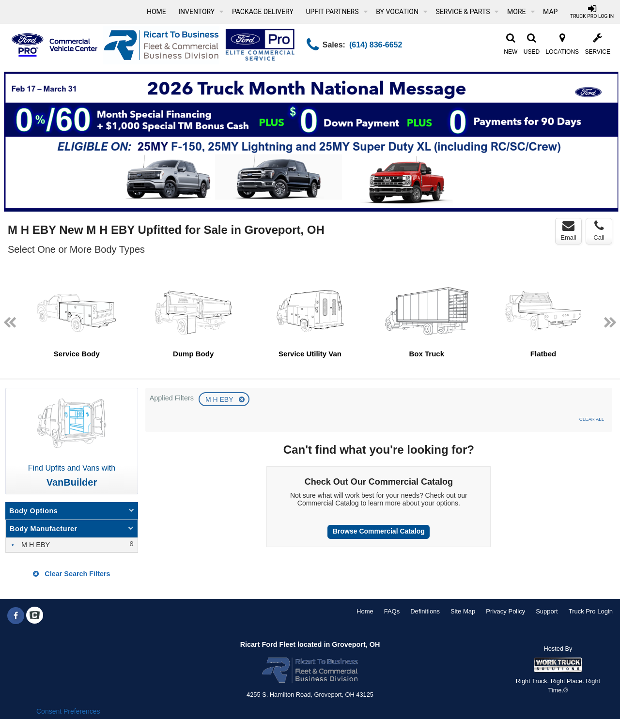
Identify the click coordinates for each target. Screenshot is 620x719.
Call (598, 230)
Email (568, 230)
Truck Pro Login (591, 611)
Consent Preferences (68, 711)
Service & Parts (467, 11)
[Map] (550, 11)
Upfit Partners (336, 11)
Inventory (200, 11)
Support (547, 611)
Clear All (591, 419)
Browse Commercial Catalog (379, 531)
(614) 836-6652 (375, 45)
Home (156, 11)
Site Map (462, 611)
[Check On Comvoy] (34, 616)
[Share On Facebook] (15, 616)
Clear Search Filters (71, 574)
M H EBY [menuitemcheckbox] (34, 545)
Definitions (425, 611)
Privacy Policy (505, 611)
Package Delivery (263, 11)
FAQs (392, 611)
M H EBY (220, 399)
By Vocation (401, 11)
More (520, 11)
